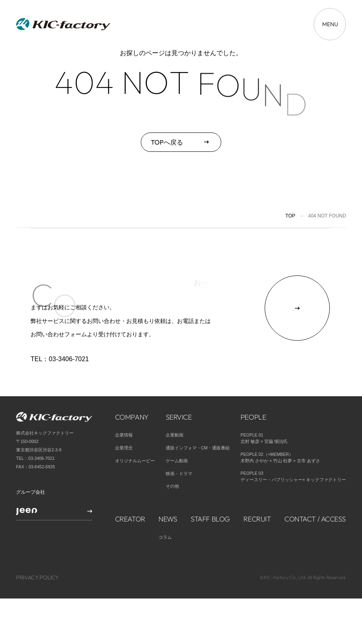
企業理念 (124, 424)
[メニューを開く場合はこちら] (330, 24)
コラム (165, 513)
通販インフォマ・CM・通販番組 (198, 424)
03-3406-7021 (69, 359)
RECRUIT (257, 495)
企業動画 (174, 411)
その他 (172, 462)
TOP (290, 216)
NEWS (167, 495)
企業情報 (124, 411)
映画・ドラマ (179, 449)
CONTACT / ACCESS (315, 495)
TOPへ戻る (167, 142)
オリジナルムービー (135, 437)
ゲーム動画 (177, 437)
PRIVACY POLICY (37, 554)
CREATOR (130, 495)
